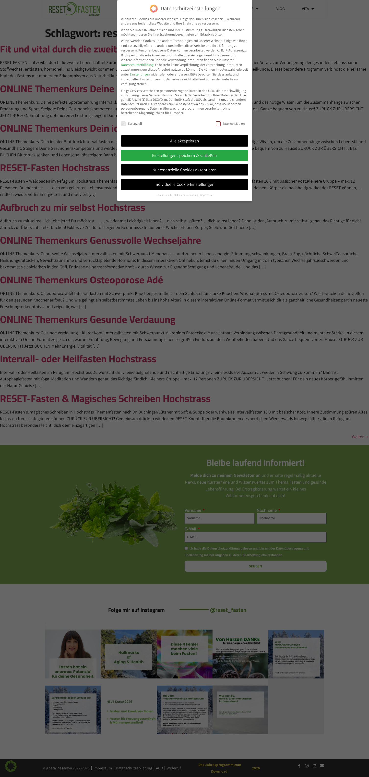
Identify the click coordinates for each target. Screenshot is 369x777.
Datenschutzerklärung (137, 64)
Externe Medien (230, 123)
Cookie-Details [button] (164, 194)
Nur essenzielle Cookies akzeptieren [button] (185, 169)
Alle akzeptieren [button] (184, 140)
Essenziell (131, 123)
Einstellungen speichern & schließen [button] (184, 155)
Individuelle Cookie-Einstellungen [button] (184, 184)
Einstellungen (140, 74)
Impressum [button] (206, 194)
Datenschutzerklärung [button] (186, 194)
